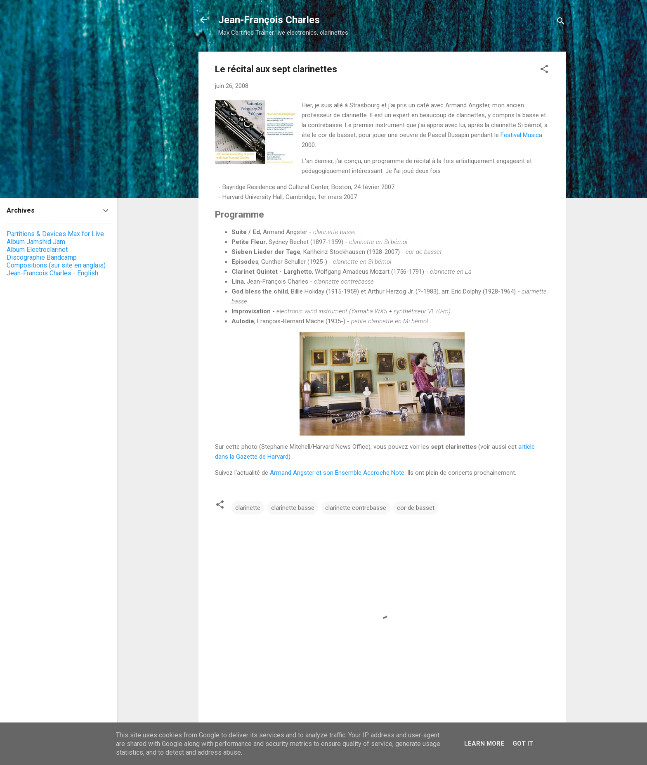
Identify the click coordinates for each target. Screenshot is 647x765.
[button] (544, 70)
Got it (522, 743)
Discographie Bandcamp (42, 257)
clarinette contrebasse (355, 508)
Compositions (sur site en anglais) (56, 265)
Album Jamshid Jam (36, 242)
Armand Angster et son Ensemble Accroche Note (337, 472)
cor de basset (415, 508)
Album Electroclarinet (37, 249)
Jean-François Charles (269, 20)
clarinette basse (292, 508)
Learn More (484, 743)
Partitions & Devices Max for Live (55, 234)
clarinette (247, 508)
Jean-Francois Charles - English (52, 273)
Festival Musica (521, 135)
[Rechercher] (561, 22)
